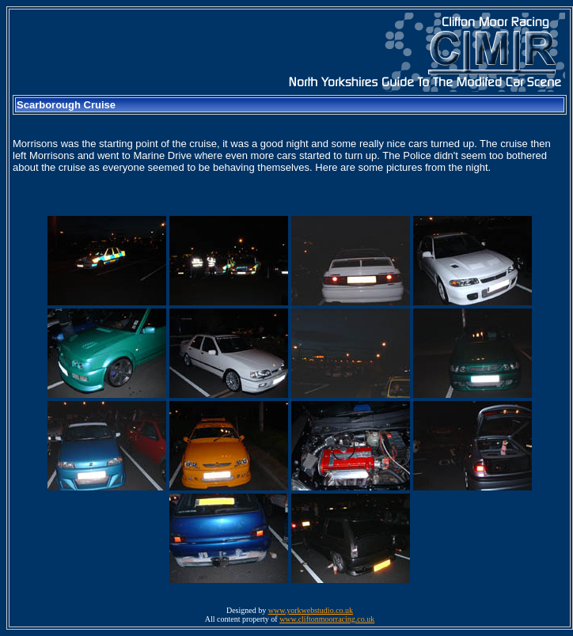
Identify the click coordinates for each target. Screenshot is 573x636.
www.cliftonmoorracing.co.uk (326, 619)
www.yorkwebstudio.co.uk (310, 610)
